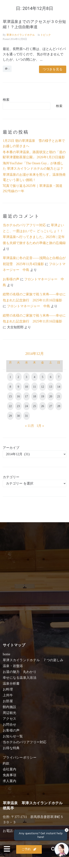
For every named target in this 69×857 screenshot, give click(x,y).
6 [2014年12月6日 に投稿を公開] (50, 376)
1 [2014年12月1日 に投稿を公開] (10, 376)
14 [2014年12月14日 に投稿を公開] (58, 386)
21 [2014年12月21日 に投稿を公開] (58, 396)
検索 (6, 99)
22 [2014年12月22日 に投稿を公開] (10, 406)
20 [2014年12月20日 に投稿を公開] (50, 396)
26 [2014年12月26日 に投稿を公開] (42, 406)
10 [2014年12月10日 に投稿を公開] (26, 386)
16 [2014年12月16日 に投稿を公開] (18, 396)
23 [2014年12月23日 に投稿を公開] (18, 406)
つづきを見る (53, 69)
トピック (45, 35)
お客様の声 (11, 279)
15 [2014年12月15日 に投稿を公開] (10, 396)
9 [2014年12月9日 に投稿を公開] (18, 386)
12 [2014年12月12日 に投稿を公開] (42, 386)
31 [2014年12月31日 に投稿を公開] (26, 415)
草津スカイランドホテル (20, 35)
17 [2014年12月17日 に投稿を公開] (26, 396)
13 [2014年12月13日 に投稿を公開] (50, 386)
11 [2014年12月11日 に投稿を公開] (34, 386)
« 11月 (29, 426)
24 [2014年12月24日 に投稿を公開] (26, 406)
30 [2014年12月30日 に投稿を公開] (18, 415)
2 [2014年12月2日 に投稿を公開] (18, 376)
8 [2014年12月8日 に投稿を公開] (10, 386)
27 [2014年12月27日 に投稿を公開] (50, 406)
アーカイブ (11, 448)
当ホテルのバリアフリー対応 (24, 225)
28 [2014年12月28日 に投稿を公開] (58, 406)
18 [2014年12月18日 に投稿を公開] (34, 396)
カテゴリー (11, 477)
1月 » (40, 426)
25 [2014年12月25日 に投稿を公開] (34, 406)
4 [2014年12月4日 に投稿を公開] (34, 376)
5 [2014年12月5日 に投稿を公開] (42, 376)
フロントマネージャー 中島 (28, 306)
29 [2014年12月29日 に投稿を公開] (10, 415)
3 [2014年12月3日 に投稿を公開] (26, 376)
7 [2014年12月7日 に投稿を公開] (58, 376)
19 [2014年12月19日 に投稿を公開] (42, 396)
